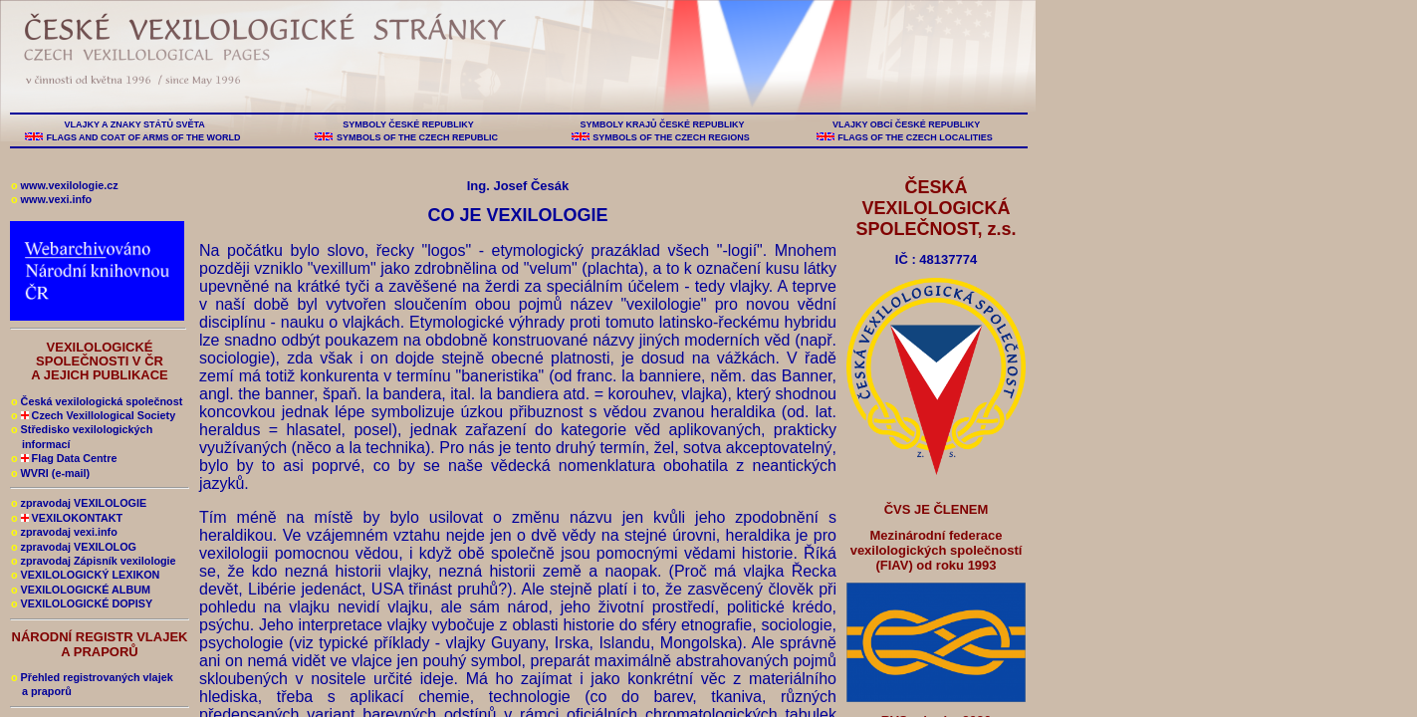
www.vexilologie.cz (64, 185)
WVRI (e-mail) (50, 473)
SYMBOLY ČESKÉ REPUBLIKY (408, 124)
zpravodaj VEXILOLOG (73, 547)
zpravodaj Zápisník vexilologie (93, 561)
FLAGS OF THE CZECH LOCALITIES (915, 137)
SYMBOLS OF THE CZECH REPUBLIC (417, 137)
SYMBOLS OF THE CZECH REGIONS (671, 137)
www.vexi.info (51, 199)
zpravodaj (64, 532)
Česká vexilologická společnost (96, 401)
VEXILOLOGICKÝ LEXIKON (85, 575)
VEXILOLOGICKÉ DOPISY (81, 603)
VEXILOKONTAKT (66, 518)
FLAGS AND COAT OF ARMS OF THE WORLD (143, 137)
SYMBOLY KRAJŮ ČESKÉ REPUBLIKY (662, 124)
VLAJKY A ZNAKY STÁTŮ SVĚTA (134, 124)
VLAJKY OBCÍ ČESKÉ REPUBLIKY (905, 124)
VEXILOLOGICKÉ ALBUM (80, 590)
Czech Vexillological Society (93, 415)
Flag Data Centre (64, 458)
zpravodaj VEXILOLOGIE (78, 503)
